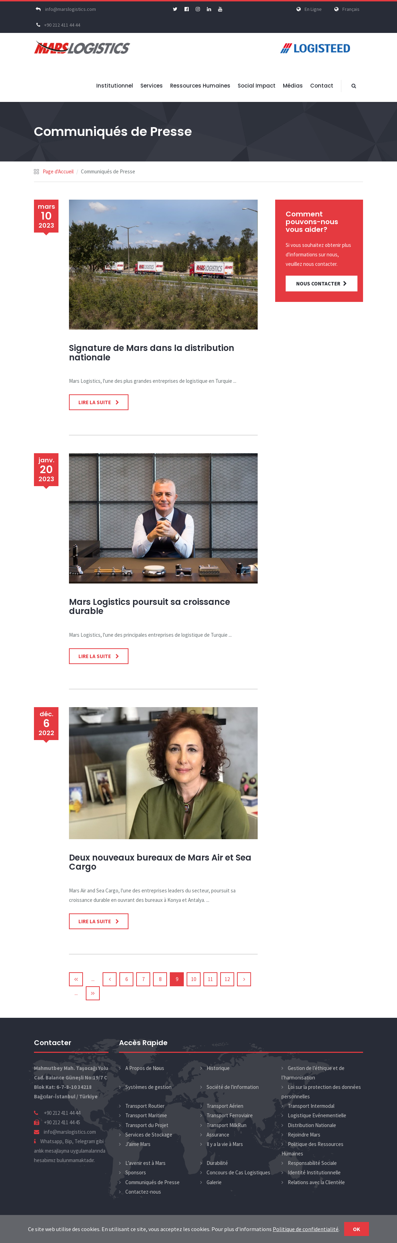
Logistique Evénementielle (317, 1115)
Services (151, 85)
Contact (321, 85)
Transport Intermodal (311, 1106)
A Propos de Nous (144, 1068)
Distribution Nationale (312, 1125)
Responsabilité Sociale (312, 1163)
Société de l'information (233, 1087)
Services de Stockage (148, 1134)
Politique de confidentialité (306, 1228)
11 (210, 979)
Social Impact (257, 85)
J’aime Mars (138, 1144)
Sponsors (135, 1172)
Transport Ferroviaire (230, 1115)
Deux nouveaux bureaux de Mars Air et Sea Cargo (160, 862)
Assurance (218, 1134)
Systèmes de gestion (148, 1087)
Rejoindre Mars (304, 1134)
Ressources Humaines (200, 85)
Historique (218, 1068)
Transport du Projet (146, 1125)
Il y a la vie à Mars (225, 1144)
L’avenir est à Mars (145, 1163)
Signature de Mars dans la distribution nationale (151, 352)
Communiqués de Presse (152, 1182)
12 (227, 979)
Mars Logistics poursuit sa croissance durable (149, 606)
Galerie (214, 1182)
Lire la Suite (95, 402)
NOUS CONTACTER (321, 283)
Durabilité (217, 1163)
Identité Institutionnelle (314, 1172)
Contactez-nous (143, 1191)
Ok (356, 1228)
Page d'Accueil (58, 171)
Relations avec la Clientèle (316, 1182)
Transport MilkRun (226, 1125)
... (93, 979)
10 (193, 979)
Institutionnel (114, 85)
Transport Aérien (225, 1106)
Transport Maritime (146, 1115)
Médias (293, 85)
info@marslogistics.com (65, 9)
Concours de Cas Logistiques (238, 1172)
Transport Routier (145, 1106)
